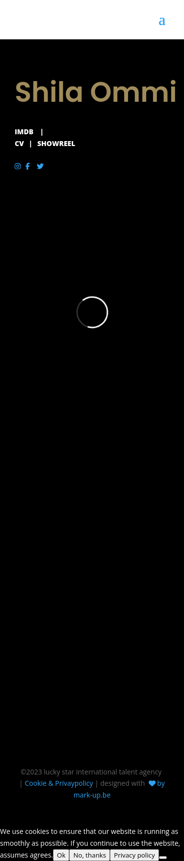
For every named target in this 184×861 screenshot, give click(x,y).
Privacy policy (134, 855)
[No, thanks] (163, 857)
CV (19, 143)
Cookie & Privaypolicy (59, 783)
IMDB (24, 131)
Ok (61, 855)
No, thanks (89, 855)
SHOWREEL (56, 143)
